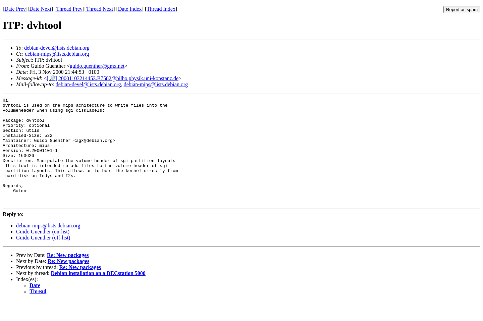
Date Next (40, 9)
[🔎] (52, 78)
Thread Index (161, 9)
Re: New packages (68, 276)
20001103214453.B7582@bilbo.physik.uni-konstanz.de (118, 78)
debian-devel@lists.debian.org (57, 48)
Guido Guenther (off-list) (43, 259)
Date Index (130, 9)
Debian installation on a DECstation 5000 (98, 294)
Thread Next (99, 9)
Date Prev (15, 9)
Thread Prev (69, 9)
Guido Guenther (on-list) (42, 253)
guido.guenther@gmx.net (97, 66)
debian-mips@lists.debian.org (57, 54)
